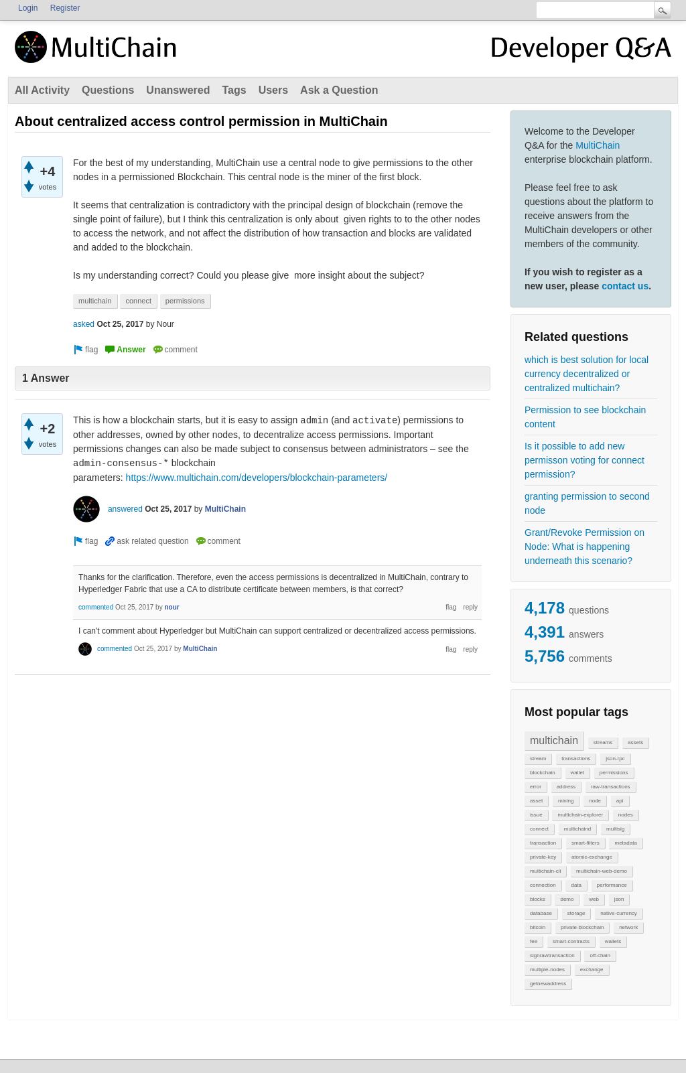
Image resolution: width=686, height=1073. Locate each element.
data (576, 885)
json (619, 899)
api (620, 801)
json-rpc (615, 759)
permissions (614, 773)
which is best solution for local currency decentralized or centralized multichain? (586, 373)
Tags (234, 90)
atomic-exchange (591, 857)
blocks (537, 899)
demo (566, 899)
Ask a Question (339, 90)
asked (83, 324)
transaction (543, 843)
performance (612, 885)
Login (28, 8)
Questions (108, 90)
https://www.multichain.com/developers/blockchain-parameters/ (257, 477)
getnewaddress (548, 984)
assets (635, 742)
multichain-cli (545, 871)
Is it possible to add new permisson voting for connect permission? (584, 460)
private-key (543, 857)
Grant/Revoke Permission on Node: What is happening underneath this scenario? (584, 546)
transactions (575, 759)
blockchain (542, 773)
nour (171, 607)
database (541, 913)
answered (125, 509)
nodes (625, 815)
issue (536, 815)
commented (95, 607)
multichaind (577, 829)
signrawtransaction (552, 955)
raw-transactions (610, 787)
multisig (615, 829)
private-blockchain (582, 927)
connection (543, 885)
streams (603, 742)
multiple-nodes (547, 970)
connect (539, 829)
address (566, 787)
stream (538, 759)
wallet (577, 773)
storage (576, 913)
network (628, 927)
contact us (625, 286)
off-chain (600, 955)
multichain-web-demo (601, 871)
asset (536, 801)
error (535, 787)
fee (533, 941)
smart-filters (585, 843)
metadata (625, 843)
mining (566, 801)
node (595, 801)
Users (273, 90)
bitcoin (537, 927)
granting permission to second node (587, 503)
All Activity (42, 90)
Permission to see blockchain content (585, 417)
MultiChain (597, 145)
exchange (592, 970)
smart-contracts (571, 941)
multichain (554, 740)
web (594, 899)
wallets (613, 941)
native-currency (618, 913)
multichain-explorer (580, 815)
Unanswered (178, 90)
